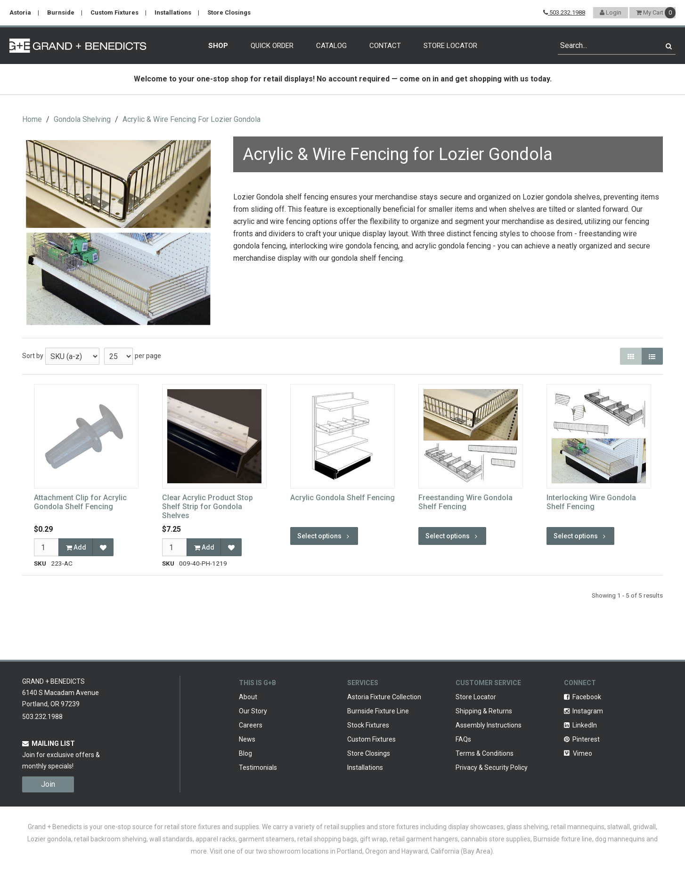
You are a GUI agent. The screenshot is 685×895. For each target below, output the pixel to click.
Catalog (331, 45)
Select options (324, 536)
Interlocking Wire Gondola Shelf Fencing (591, 502)
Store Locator (450, 45)
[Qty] (46, 547)
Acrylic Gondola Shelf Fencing (342, 497)
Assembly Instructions (489, 725)
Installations (173, 12)
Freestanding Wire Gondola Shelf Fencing (465, 502)
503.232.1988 (564, 12)
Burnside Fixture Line (378, 711)
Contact (385, 45)
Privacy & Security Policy (492, 767)
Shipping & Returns (484, 711)
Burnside (60, 12)
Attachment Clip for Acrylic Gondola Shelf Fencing (80, 502)
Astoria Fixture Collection (384, 697)
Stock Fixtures (368, 725)
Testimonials (258, 767)
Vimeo (578, 753)
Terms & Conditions (485, 753)
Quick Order (272, 45)
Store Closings (229, 12)
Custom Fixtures (114, 12)
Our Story (253, 711)
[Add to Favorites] (103, 547)
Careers (250, 725)
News (247, 739)
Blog (245, 753)
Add (76, 547)
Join (48, 784)
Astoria (20, 12)
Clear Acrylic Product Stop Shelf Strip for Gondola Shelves (207, 506)
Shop (218, 45)
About (248, 697)
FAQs (463, 739)
